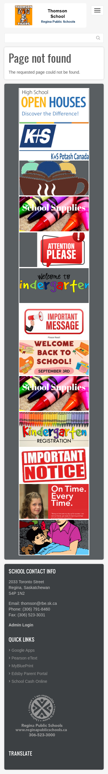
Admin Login (21, 625)
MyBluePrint (22, 666)
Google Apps (23, 650)
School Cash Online (29, 681)
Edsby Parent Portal (30, 673)
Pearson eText (24, 658)
